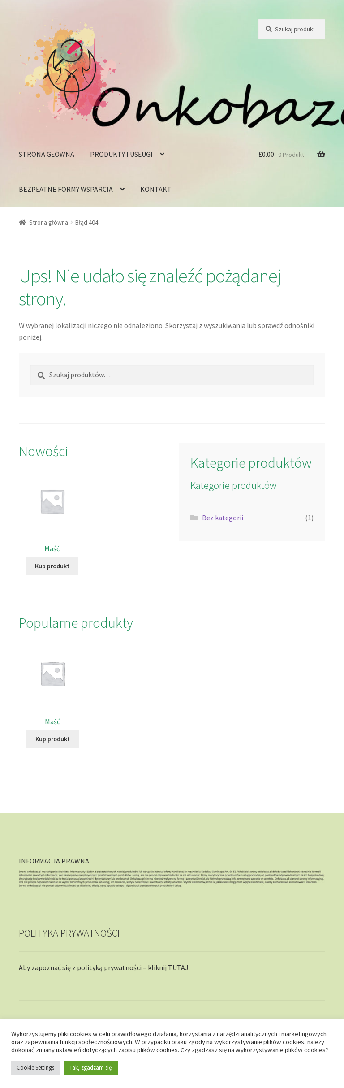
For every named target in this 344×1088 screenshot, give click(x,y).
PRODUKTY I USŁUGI (121, 154)
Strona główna (48, 222)
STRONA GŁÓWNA (46, 154)
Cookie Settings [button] (35, 1067)
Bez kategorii (222, 517)
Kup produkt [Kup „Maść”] (52, 566)
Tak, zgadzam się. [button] (91, 1067)
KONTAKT (156, 189)
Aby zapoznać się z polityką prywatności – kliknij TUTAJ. (104, 967)
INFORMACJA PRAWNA (54, 860)
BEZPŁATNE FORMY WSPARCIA (66, 189)
